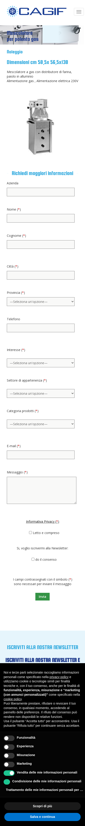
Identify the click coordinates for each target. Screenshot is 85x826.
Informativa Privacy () (42, 521)
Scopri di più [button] (42, 806)
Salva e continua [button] (42, 817)
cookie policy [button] (13, 699)
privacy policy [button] (58, 677)
